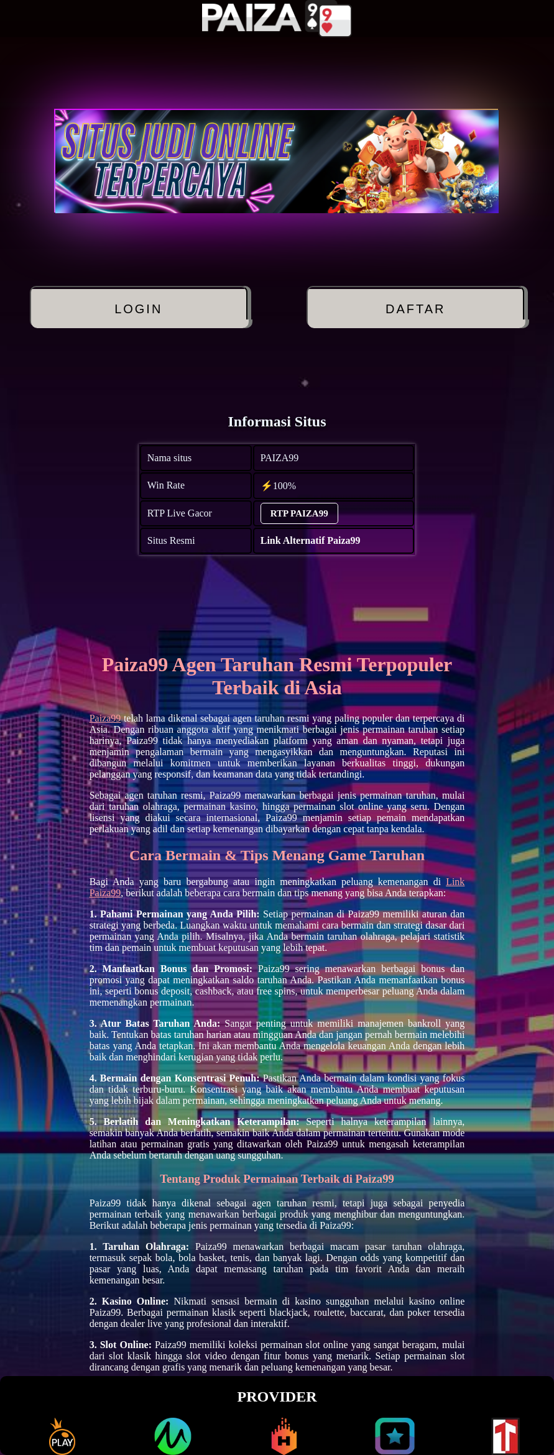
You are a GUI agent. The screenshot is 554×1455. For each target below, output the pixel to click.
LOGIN (138, 309)
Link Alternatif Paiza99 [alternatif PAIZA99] (311, 540)
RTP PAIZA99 (299, 513)
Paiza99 (105, 718)
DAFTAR (415, 309)
